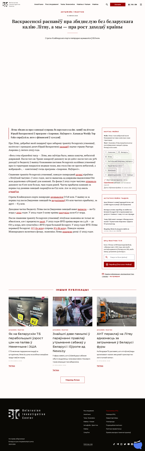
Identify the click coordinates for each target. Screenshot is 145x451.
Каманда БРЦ (110, 414)
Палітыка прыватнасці (113, 429)
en (136, 5)
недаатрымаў (58, 200)
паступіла (64, 212)
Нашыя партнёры (112, 418)
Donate (118, 5)
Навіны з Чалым (83, 4)
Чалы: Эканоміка (67, 4)
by (129, 5)
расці (42, 221)
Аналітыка (38, 4)
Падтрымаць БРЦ (112, 411)
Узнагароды (110, 422)
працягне (67, 231)
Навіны (95, 4)
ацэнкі (79, 174)
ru (132, 5)
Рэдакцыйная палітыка (114, 425)
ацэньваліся (57, 197)
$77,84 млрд (37, 228)
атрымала (91, 181)
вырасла (82, 209)
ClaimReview (109, 183)
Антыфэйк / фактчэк (72, 12)
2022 (18, 212)
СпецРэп (87, 432)
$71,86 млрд (60, 228)
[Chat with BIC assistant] (137, 444)
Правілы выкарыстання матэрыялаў (118, 432)
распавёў (64, 146)
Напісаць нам (88, 444)
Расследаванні (51, 4)
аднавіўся (14, 191)
